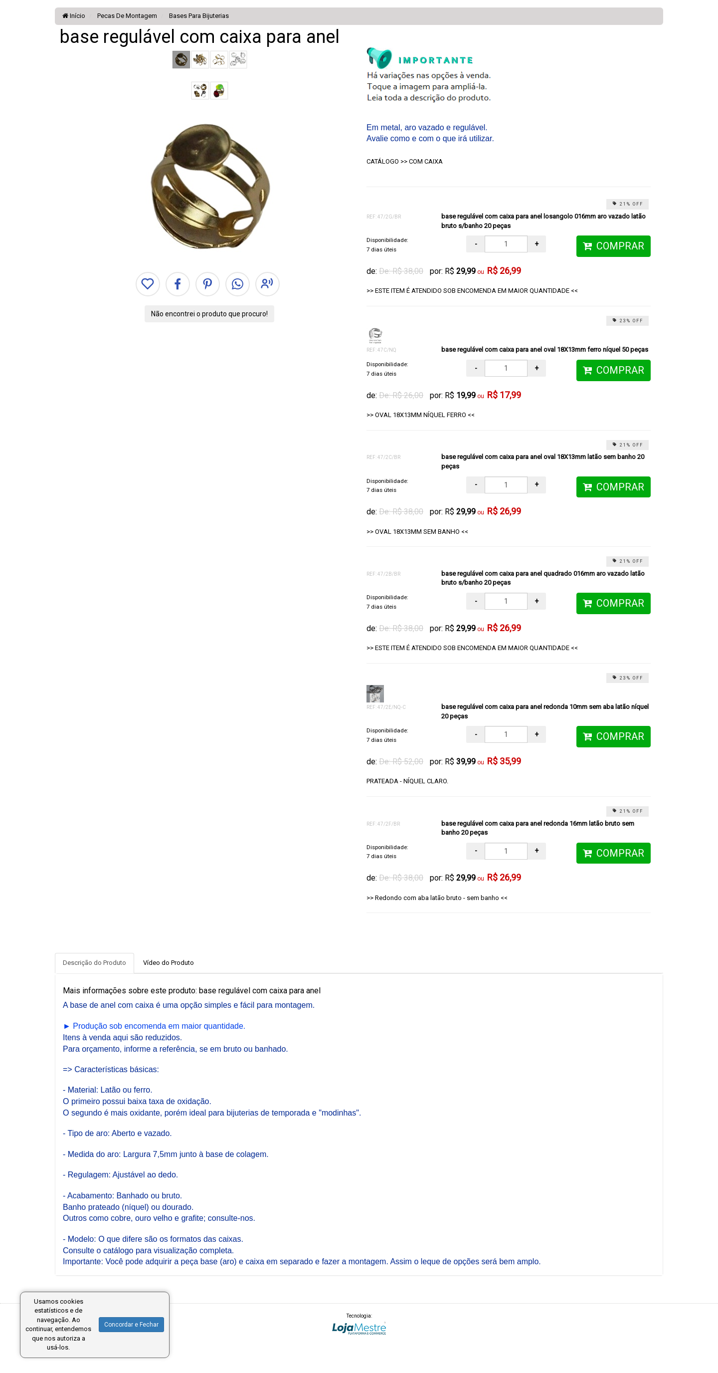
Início (73, 15)
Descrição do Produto (94, 962)
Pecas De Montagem (126, 15)
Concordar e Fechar (131, 1324)
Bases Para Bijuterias (198, 15)
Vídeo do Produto (168, 962)
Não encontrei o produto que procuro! (209, 314)
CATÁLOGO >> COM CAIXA (404, 161)
